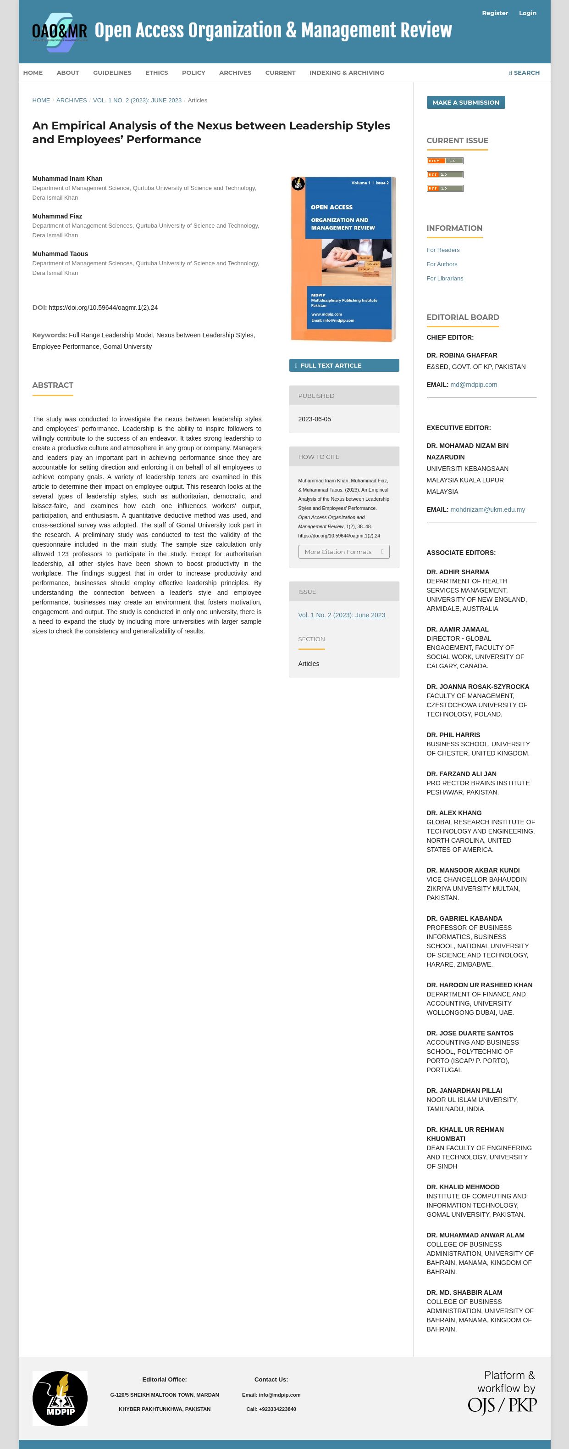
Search (524, 72)
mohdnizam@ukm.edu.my (488, 509)
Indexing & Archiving (346, 72)
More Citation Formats (338, 551)
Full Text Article (330, 365)
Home (33, 72)
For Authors (442, 264)
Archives (235, 72)
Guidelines (112, 72)
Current (280, 72)
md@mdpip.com (474, 384)
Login (527, 13)
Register (495, 13)
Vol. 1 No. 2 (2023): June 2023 (137, 100)
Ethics (156, 72)
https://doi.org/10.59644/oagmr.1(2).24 (103, 307)
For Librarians (445, 278)
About (68, 72)
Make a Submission (466, 102)
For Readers (443, 249)
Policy (193, 72)
